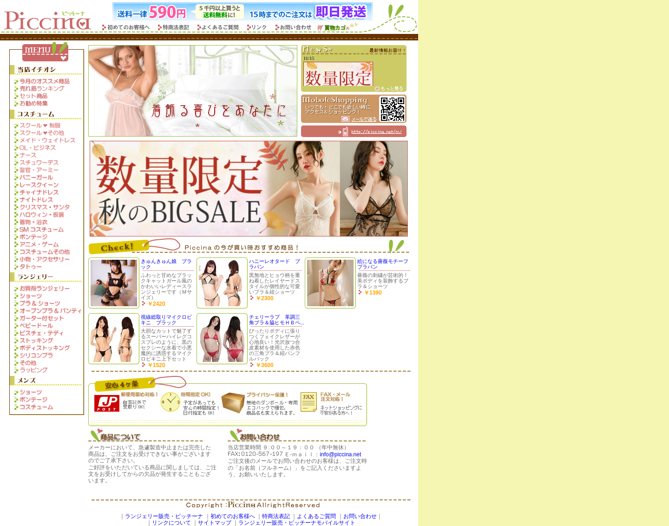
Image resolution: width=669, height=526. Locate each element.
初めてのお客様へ (232, 516)
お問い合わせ (360, 516)
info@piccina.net (340, 454)
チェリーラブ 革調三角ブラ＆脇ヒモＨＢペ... (276, 320)
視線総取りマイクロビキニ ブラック (166, 320)
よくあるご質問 (316, 516)
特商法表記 (276, 516)
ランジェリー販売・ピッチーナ (164, 516)
